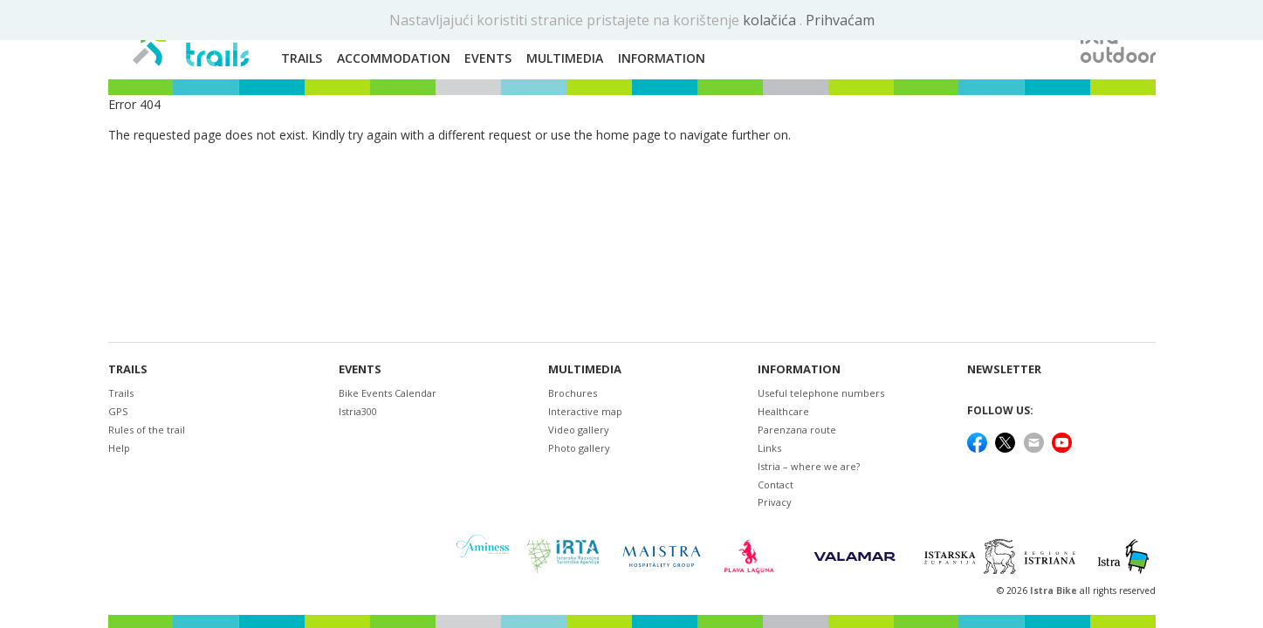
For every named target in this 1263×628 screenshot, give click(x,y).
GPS (117, 411)
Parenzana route (797, 429)
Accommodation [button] (393, 58)
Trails (128, 369)
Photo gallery (579, 447)
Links (769, 447)
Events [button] (487, 58)
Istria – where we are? (809, 466)
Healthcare (783, 411)
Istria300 (358, 411)
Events (360, 369)
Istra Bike (1055, 590)
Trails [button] (301, 58)
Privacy (775, 502)
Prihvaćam (840, 20)
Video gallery (578, 429)
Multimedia (584, 369)
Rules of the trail (146, 429)
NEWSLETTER (1004, 369)
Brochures (572, 392)
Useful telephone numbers (821, 392)
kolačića (771, 20)
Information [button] (661, 58)
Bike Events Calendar (387, 392)
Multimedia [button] (564, 58)
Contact (775, 484)
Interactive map (585, 411)
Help (119, 447)
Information (799, 369)
